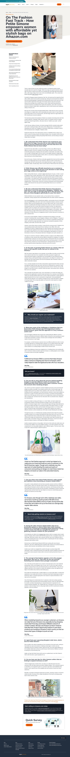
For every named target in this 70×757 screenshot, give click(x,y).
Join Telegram (21, 1)
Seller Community (31, 745)
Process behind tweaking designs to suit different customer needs (14, 70)
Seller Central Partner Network (20, 748)
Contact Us (41, 4)
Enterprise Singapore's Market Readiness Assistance (46, 710)
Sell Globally (17, 749)
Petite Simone (35, 94)
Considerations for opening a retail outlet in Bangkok (15, 61)
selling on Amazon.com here (42, 517)
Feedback (63, 737)
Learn (27, 4)
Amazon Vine (42, 534)
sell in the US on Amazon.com (43, 708)
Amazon (32, 200)
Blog (36, 4)
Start (19, 4)
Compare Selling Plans (41, 745)
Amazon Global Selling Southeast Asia (54, 743)
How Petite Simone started (13, 54)
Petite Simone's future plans (14, 83)
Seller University (30, 743)
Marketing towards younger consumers (14, 81)
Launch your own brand (19, 745)
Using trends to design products (14, 63)
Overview (5, 743)
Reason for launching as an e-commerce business (14, 58)
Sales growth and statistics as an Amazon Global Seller (14, 73)
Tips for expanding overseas (14, 85)
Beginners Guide (6, 745)
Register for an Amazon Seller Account (14, 41)
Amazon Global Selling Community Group (55, 745)
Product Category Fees (41, 746)
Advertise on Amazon (19, 746)
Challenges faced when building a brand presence (14, 66)
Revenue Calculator (40, 748)
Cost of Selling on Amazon (41, 743)
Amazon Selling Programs (8, 746)
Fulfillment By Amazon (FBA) (33, 373)
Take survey (29, 725)
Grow (23, 4)
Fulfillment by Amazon (52, 518)
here (57, 701)
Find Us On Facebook (52, 742)
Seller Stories (30, 746)
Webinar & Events (31, 748)
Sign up (59, 4)
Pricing (32, 4)
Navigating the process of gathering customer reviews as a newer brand (14, 77)
